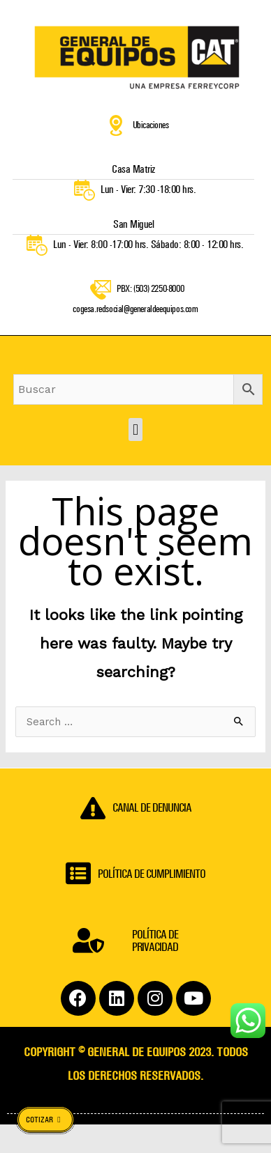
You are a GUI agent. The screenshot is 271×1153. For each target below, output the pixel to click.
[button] (135, 431)
